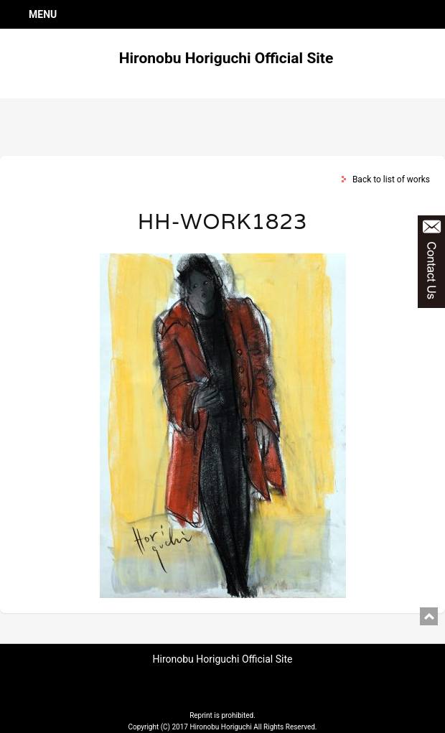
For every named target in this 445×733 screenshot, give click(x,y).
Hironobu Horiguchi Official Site (226, 58)
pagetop (429, 616)
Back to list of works (391, 179)
